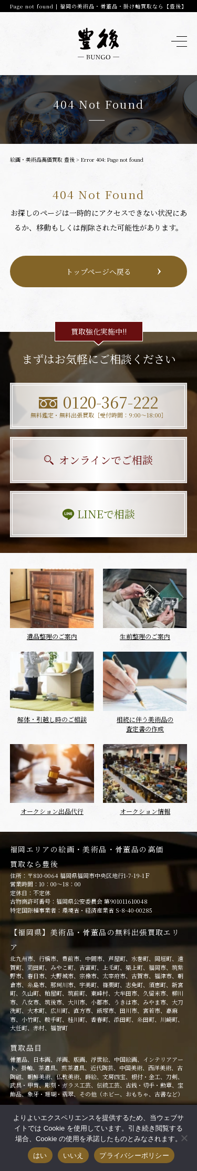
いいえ (73, 1155)
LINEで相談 (98, 513)
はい (40, 1155)
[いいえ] (184, 1138)
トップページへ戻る (98, 271)
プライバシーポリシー (134, 1155)
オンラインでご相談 (98, 459)
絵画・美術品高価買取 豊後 (42, 159)
